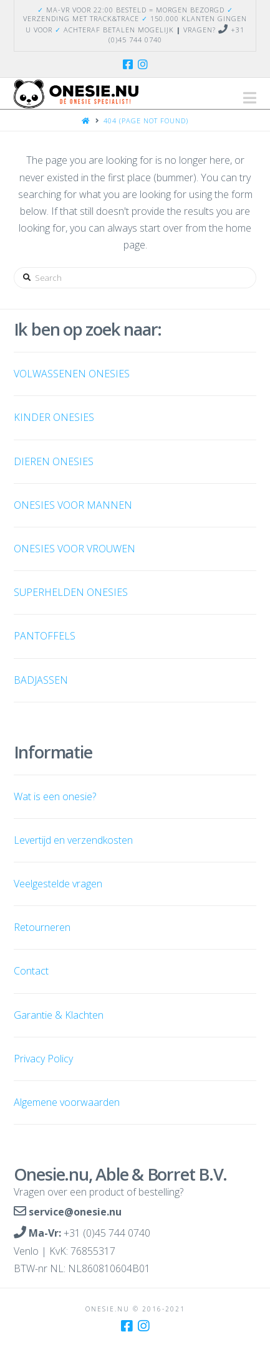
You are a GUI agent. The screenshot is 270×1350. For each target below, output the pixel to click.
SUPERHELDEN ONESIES (71, 592)
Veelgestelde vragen (58, 883)
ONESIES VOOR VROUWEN (74, 548)
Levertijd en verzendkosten (73, 840)
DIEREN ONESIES (54, 461)
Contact (31, 971)
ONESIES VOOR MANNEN (73, 505)
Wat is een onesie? (55, 796)
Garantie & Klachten (59, 1015)
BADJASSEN (41, 680)
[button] (249, 97)
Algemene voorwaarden (67, 1102)
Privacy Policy (43, 1058)
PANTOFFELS (44, 636)
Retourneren (42, 927)
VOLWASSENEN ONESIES (72, 373)
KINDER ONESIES (54, 417)
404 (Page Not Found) (146, 120)
